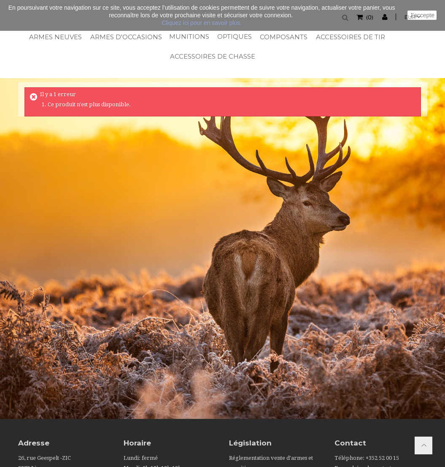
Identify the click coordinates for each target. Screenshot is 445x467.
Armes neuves (55, 37)
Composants (283, 37)
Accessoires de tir (350, 37)
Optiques (234, 36)
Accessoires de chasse (212, 56)
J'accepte (422, 15)
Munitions (188, 36)
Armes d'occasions (125, 37)
